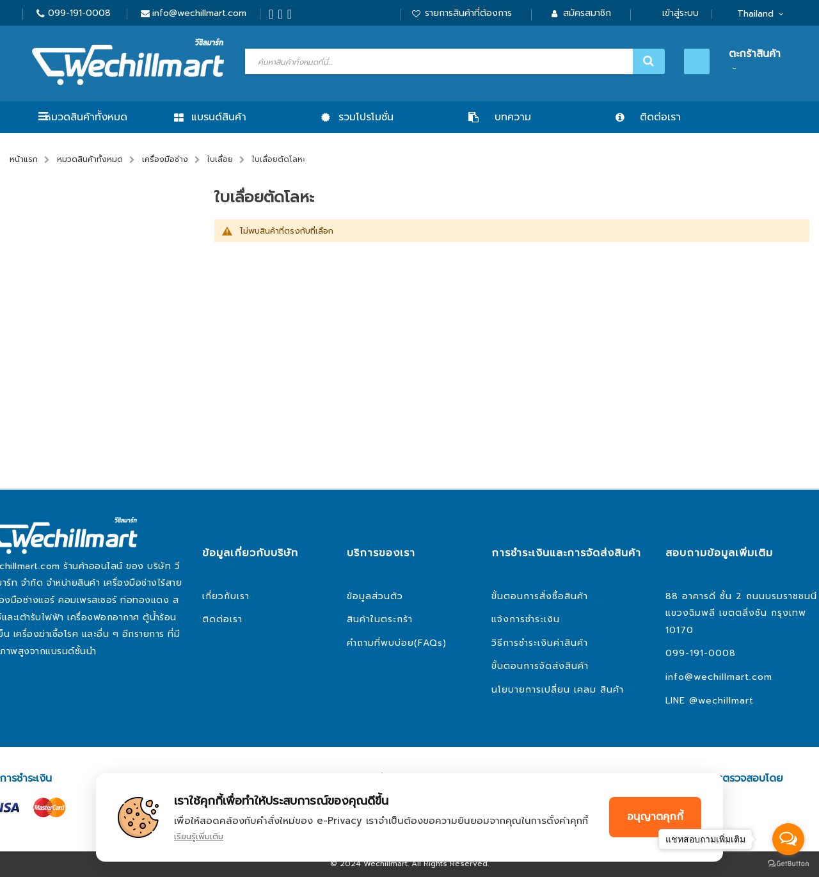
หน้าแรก (24, 159)
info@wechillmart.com (199, 13)
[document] (409, 817)
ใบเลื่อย (220, 159)
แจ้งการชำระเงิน (525, 619)
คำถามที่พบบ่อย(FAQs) (397, 643)
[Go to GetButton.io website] (788, 864)
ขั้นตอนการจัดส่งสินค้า (540, 666)
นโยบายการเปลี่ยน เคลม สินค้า (557, 689)
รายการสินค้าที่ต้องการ (468, 13)
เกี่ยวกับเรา (226, 596)
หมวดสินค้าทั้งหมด (86, 117)
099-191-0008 (79, 13)
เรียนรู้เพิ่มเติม (198, 836)
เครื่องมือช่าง (165, 159)
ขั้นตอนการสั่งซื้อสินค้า (539, 596)
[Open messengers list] (788, 839)
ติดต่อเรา (222, 619)
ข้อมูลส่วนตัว (375, 596)
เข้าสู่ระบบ (680, 13)
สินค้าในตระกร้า (380, 619)
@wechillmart (721, 700)
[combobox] (453, 61)
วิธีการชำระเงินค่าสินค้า (539, 643)
